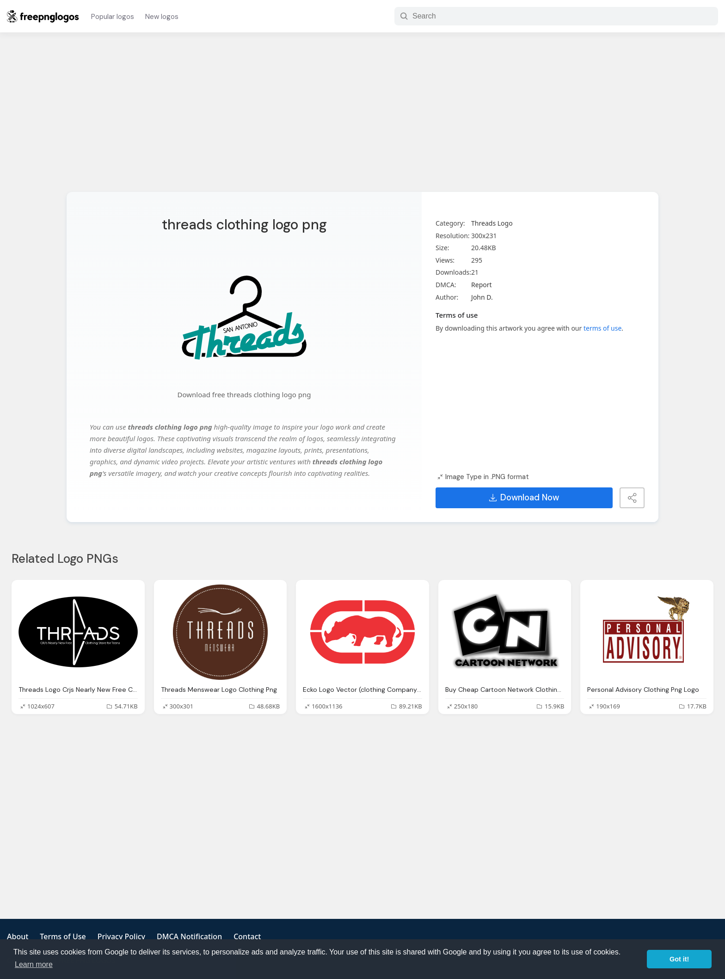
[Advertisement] (362, 118)
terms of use (602, 328)
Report (481, 284)
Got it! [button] (679, 959)
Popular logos (112, 16)
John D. (482, 297)
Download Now (524, 497)
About (17, 936)
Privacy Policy (121, 936)
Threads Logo (492, 223)
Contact (247, 936)
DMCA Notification (189, 936)
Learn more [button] (34, 964)
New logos (161, 16)
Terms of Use (63, 936)
